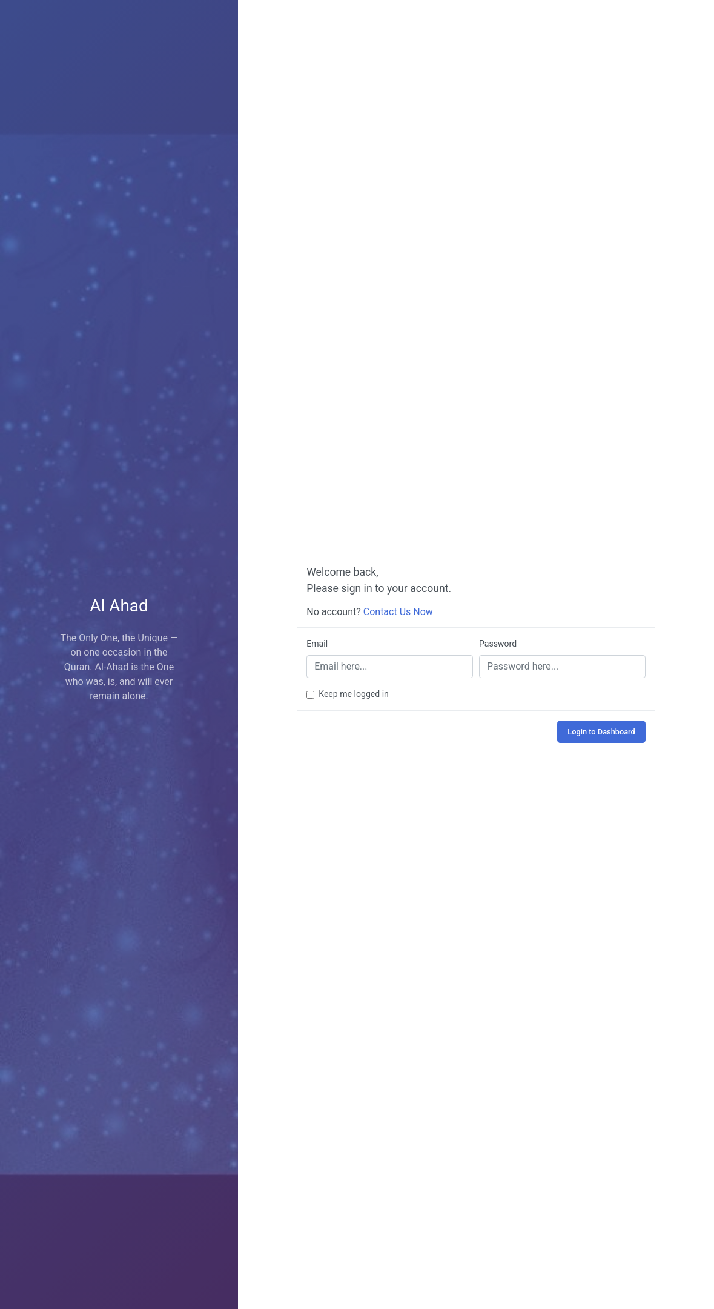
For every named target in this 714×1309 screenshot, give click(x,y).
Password (498, 643)
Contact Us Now (398, 612)
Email (317, 643)
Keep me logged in (354, 694)
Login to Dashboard (601, 731)
